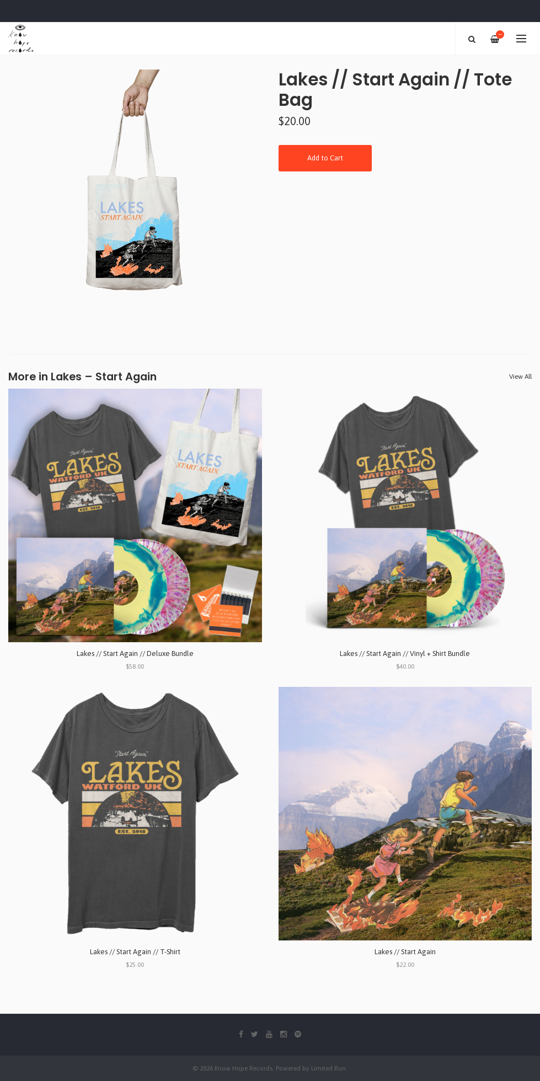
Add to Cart (325, 158)
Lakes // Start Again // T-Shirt (135, 952)
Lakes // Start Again (405, 952)
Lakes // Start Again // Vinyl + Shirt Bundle (405, 653)
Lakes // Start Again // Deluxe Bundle (135, 653)
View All (520, 376)
